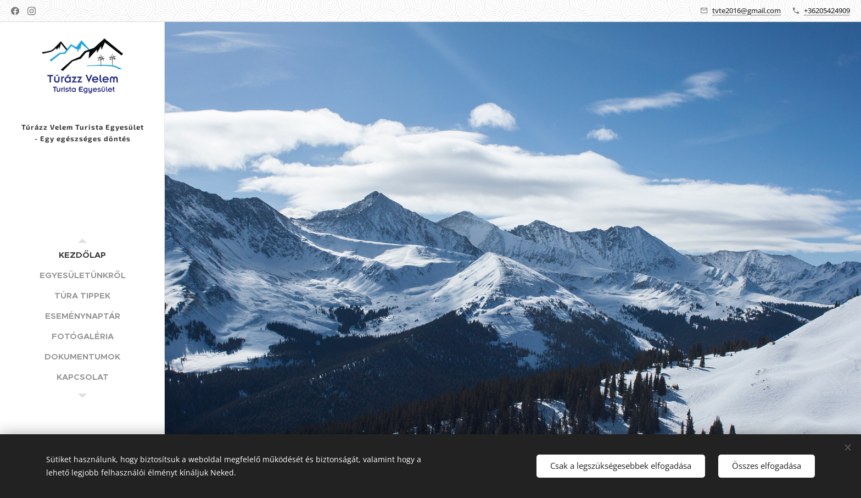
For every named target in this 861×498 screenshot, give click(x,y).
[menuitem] (82, 254)
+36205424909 (827, 10)
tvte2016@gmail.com (746, 10)
